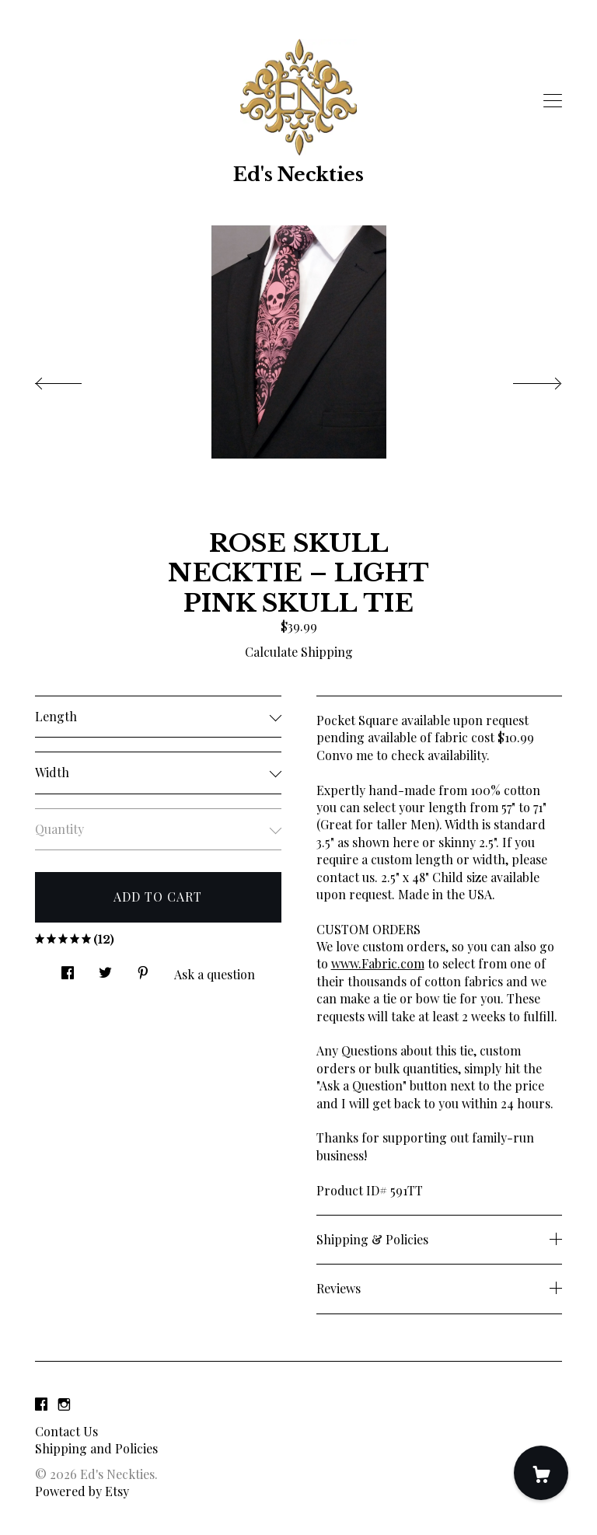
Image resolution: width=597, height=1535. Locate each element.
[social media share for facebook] (67, 968)
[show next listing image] (523, 379)
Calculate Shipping (299, 652)
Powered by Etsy (82, 1491)
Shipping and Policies (96, 1448)
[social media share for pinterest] (143, 968)
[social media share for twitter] (105, 968)
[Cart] (541, 1473)
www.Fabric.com (377, 963)
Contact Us (66, 1431)
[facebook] (41, 1405)
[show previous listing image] (74, 379)
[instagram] (64, 1405)
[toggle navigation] (552, 101)
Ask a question (214, 974)
